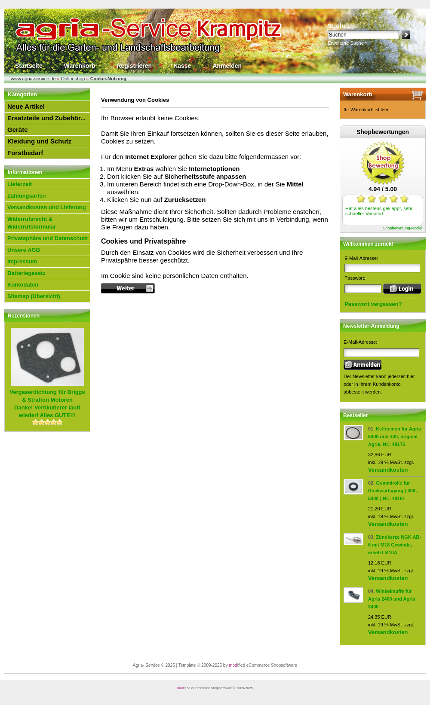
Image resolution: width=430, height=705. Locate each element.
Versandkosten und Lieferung (46, 207)
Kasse (182, 65)
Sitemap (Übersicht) (33, 296)
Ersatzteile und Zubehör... (46, 118)
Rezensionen (24, 316)
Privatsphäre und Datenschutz (47, 238)
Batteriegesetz (26, 273)
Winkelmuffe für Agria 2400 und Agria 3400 (391, 599)
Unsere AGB (23, 250)
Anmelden (227, 65)
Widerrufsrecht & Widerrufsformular (31, 223)
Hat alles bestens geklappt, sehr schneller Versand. (379, 211)
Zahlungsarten (26, 195)
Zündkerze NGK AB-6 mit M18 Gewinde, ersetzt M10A (394, 544)
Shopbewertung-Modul (402, 228)
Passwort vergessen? (373, 304)
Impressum (22, 261)
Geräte (17, 129)
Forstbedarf (25, 152)
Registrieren (134, 65)
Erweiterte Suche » (348, 43)
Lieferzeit (19, 184)
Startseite (29, 65)
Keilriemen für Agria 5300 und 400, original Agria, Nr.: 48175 (394, 436)
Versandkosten (388, 470)
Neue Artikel (26, 106)
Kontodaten (22, 284)
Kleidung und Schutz (39, 141)
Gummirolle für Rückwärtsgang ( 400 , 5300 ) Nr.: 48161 (393, 490)
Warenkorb (79, 65)
